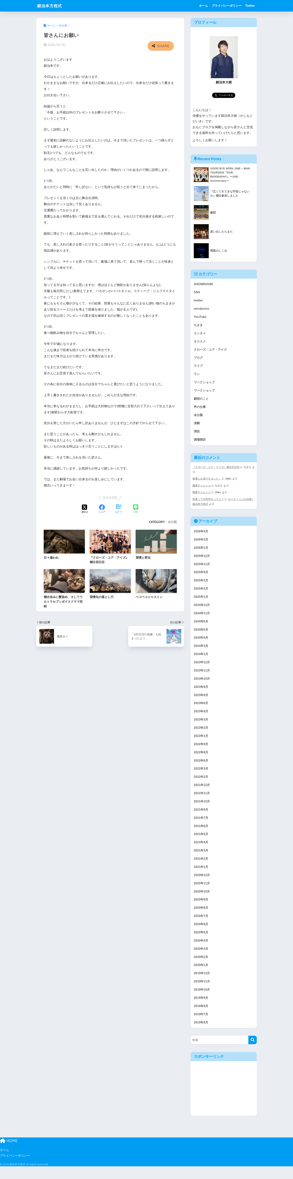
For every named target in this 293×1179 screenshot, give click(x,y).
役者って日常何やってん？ (208, 502)
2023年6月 (201, 709)
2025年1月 (201, 601)
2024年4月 (201, 643)
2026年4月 (201, 534)
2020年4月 (201, 951)
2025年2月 (201, 593)
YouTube (200, 318)
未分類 (172, 522)
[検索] (252, 1052)
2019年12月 (202, 985)
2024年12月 (202, 609)
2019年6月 (201, 1034)
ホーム (203, 5)
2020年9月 (201, 910)
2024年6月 (201, 626)
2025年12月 (202, 559)
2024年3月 (201, 651)
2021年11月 (202, 801)
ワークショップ (205, 384)
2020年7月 (201, 926)
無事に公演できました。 (206, 482)
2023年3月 (201, 726)
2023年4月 (201, 718)
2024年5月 (201, 634)
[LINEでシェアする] (135, 509)
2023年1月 (201, 743)
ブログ (198, 359)
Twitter (250, 5)
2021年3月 (201, 860)
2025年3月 (201, 584)
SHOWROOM (203, 284)
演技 (197, 434)
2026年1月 (201, 551)
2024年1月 (201, 659)
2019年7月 (201, 1026)
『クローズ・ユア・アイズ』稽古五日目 (216, 470)
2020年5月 (201, 943)
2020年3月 (201, 960)
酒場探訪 (200, 443)
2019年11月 (202, 993)
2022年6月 (201, 768)
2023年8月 (201, 701)
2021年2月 (201, 868)
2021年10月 (202, 809)
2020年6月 (201, 935)
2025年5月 (201, 576)
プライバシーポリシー (227, 5)
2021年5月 (201, 843)
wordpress (202, 309)
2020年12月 (202, 885)
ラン (197, 376)
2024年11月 (202, 618)
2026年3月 (201, 543)
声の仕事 (200, 409)
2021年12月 (202, 793)
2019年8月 (201, 1018)
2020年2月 (201, 968)
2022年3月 (201, 776)
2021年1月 (201, 876)
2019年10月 (202, 1001)
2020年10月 (202, 901)
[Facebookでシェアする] (101, 509)
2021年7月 (201, 826)
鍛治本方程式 (50, 5)
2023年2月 (201, 734)
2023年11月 (202, 676)
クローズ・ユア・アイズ (211, 351)
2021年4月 (201, 851)
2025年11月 (202, 568)
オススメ (200, 343)
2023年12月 (202, 668)
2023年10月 (202, 684)
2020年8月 (201, 918)
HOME (9, 1153)
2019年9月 (201, 1010)
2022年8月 (201, 759)
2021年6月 (201, 834)
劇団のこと (202, 401)
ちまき (198, 326)
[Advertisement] (224, 1101)
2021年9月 (201, 818)
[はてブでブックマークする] (118, 509)
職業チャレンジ (201, 488)
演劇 (197, 426)
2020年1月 (201, 976)
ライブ (198, 368)
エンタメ (200, 334)
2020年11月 (202, 893)
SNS (197, 293)
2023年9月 (201, 693)
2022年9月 (201, 751)
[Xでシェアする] (84, 509)
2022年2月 (201, 784)
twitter (198, 301)
